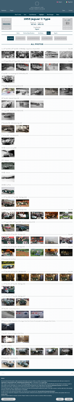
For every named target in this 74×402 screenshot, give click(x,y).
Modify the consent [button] (8, 399)
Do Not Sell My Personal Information (46, 391)
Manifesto (3, 10)
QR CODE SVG (67, 28)
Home (18, 33)
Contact (71, 10)
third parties (27, 383)
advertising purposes (56, 385)
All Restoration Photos (33, 38)
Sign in (60, 2)
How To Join (18, 14)
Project (11, 10)
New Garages (50, 14)
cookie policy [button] (44, 382)
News (57, 14)
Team (63, 10)
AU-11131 (6, 28)
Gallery (48, 33)
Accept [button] (68, 399)
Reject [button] (59, 399)
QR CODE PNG (67, 26)
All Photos (10, 38)
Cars (25, 14)
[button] (72, 373)
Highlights (41, 14)
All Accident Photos (47, 38)
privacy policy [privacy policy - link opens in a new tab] (4, 394)
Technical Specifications (28, 33)
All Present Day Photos (60, 38)
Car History (40, 33)
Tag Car (55, 33)
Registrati (70, 2)
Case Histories (32, 14)
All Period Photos (20, 38)
